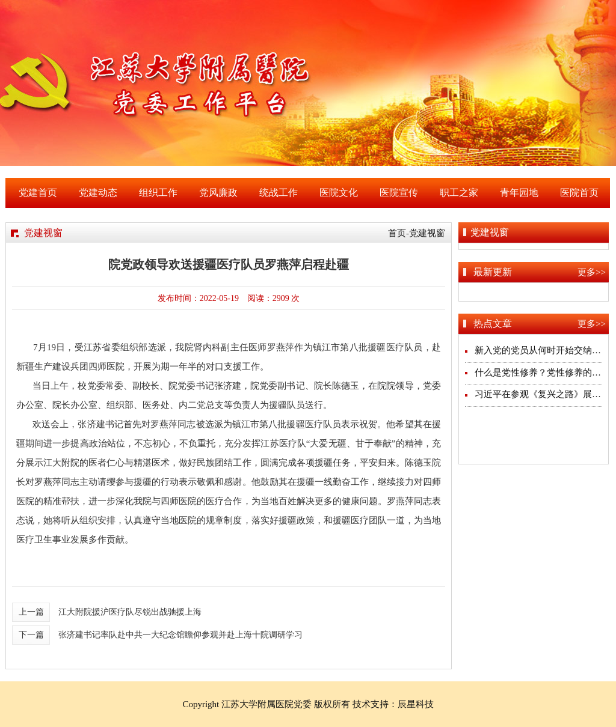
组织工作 (158, 192)
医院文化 (338, 192)
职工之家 (459, 192)
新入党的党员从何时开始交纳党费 (542, 350)
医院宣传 (399, 192)
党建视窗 (427, 233)
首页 (397, 233)
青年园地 (519, 192)
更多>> (592, 272)
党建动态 (98, 192)
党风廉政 (218, 192)
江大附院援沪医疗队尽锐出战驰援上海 (130, 611)
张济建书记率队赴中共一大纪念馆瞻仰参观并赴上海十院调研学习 (180, 634)
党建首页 (38, 192)
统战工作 (278, 192)
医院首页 (579, 192)
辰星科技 (416, 704)
